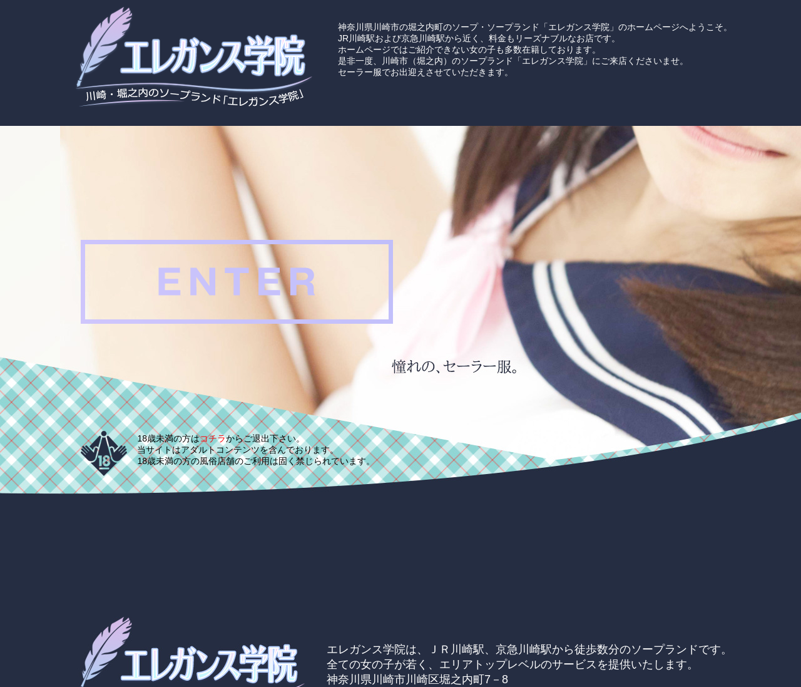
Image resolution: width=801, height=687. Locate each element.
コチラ (213, 438)
